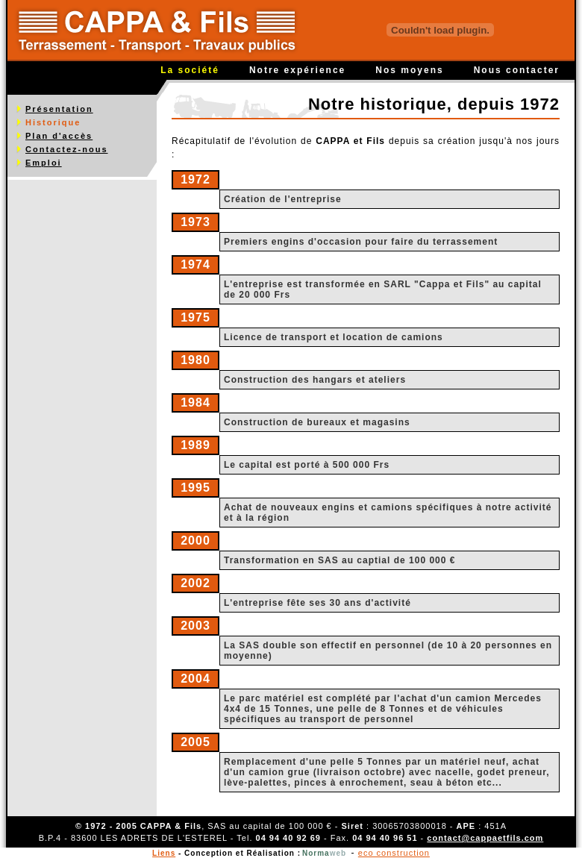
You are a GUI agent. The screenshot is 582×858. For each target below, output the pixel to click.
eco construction (394, 852)
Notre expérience (297, 70)
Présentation (59, 108)
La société (189, 70)
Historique (53, 122)
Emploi (43, 162)
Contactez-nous (66, 149)
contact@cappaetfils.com (485, 837)
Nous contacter (517, 70)
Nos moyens (409, 70)
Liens (163, 853)
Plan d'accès (59, 135)
